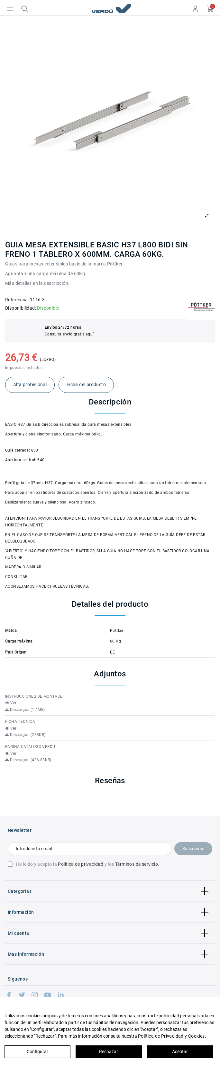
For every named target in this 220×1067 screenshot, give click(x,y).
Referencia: (17, 299)
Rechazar (108, 1051)
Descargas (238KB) (25, 735)
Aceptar (180, 1051)
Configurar (37, 1051)
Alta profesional (30, 384)
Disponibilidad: (20, 308)
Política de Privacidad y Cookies (171, 1036)
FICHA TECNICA (20, 721)
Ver (10, 703)
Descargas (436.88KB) (28, 760)
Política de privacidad (80, 864)
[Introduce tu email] (90, 848)
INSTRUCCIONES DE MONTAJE (33, 696)
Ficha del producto (86, 384)
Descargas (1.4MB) (25, 709)
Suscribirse (193, 848)
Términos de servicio (136, 864)
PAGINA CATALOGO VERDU (30, 746)
